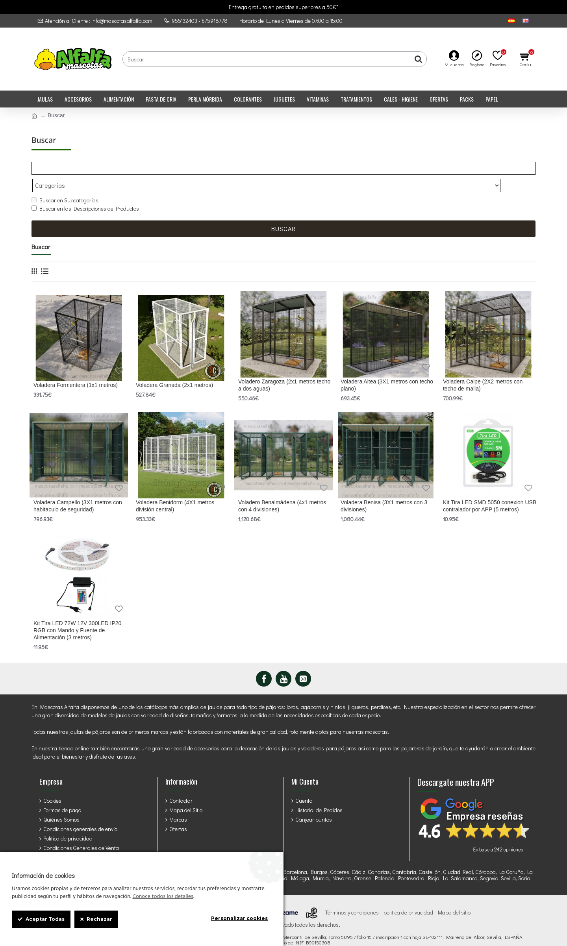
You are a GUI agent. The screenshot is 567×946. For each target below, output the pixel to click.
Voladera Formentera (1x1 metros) (75, 370)
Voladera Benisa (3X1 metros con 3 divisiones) (384, 490)
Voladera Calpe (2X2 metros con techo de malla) (483, 369)
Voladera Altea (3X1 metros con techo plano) (387, 369)
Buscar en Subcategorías (65, 185)
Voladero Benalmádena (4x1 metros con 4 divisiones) (282, 490)
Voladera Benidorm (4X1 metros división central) (175, 490)
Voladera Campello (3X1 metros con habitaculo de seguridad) (77, 490)
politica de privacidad (408, 897)
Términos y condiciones (352, 897)
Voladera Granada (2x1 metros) (174, 370)
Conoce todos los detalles (162, 897)
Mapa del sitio (454, 897)
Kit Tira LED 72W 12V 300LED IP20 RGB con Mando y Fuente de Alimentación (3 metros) (77, 615)
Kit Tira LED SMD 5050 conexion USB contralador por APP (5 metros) (489, 490)
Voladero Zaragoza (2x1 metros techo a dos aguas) (284, 369)
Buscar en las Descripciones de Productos (85, 193)
